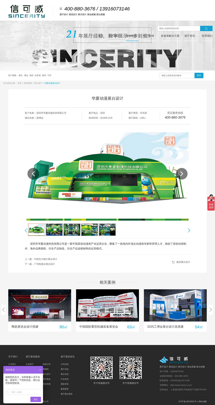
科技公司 (47, 364)
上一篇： (41, 259)
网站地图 (203, 401)
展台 (21, 75)
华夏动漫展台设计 (52, 83)
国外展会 (47, 379)
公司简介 (12, 364)
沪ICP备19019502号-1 (188, 401)
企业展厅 (30, 364)
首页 (20, 83)
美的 (31, 75)
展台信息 (65, 374)
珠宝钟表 (47, 384)
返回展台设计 (183, 262)
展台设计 (38, 83)
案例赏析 (65, 389)
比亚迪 (38, 75)
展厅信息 (65, 369)
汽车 (49, 75)
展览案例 (28, 83)
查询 (199, 75)
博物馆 (46, 369)
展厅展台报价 (67, 394)
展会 (26, 75)
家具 (44, 75)
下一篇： (40, 264)
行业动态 (65, 379)
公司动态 (65, 364)
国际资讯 (65, 384)
